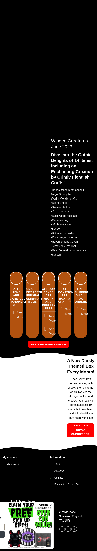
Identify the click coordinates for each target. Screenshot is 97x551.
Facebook (68, 541)
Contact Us (30, 541)
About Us (59, 471)
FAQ (57, 464)
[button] (5, 6)
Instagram (52, 541)
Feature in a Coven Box (67, 484)
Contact (58, 477)
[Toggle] (13, 312)
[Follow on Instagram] (68, 519)
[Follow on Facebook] (62, 519)
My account (13, 464)
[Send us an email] (74, 519)
